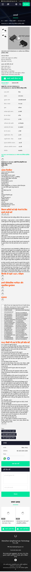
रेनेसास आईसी (12, 20)
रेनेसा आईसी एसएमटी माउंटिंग (8, 435)
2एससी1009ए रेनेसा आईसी (8, 431)
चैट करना (26, 4)
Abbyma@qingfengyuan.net (9, 1)
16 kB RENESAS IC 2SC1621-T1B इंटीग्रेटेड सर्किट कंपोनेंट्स (8, 523)
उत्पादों (6, 20)
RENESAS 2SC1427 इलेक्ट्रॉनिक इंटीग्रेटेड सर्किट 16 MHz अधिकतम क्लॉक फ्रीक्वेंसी (23, 523)
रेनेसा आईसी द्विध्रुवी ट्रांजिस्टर (8, 438)
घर (1, 20)
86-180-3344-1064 (24, 1)
